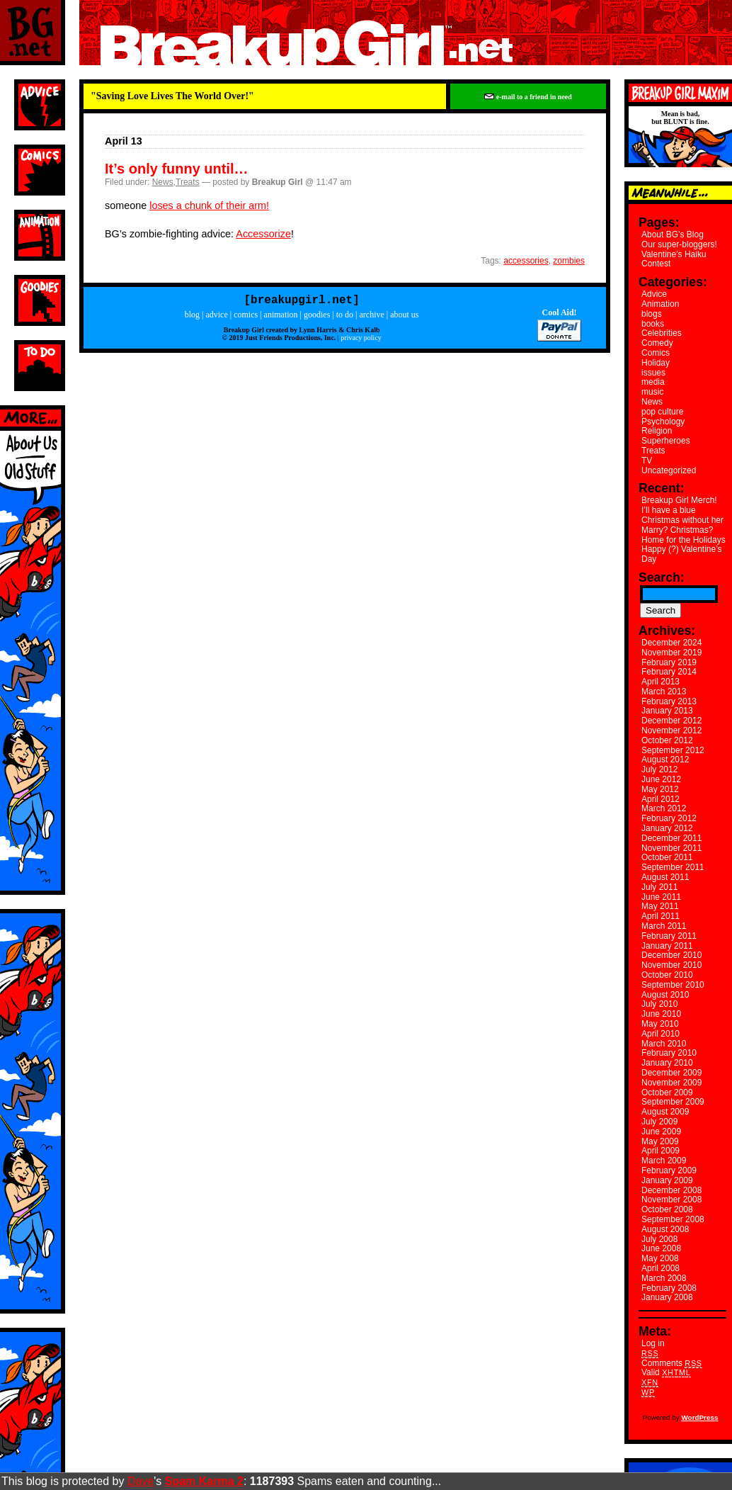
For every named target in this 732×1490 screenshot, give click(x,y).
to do (344, 317)
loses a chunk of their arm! (209, 205)
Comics (655, 353)
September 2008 (672, 1219)
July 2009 (659, 1122)
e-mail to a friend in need (527, 97)
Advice (654, 294)
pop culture (662, 412)
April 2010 (660, 1034)
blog (192, 317)
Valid (666, 1372)
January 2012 (667, 828)
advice (216, 317)
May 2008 (660, 1258)
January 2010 (667, 1063)
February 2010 (669, 1053)
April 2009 (660, 1151)
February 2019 (669, 662)
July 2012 (659, 769)
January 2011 (667, 946)
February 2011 (669, 936)
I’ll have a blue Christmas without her (682, 515)
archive (371, 317)
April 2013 (660, 682)
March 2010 (663, 1044)
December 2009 (671, 1073)
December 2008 (671, 1190)
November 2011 (671, 848)
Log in (653, 1343)
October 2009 (667, 1092)
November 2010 (671, 965)
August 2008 (665, 1229)
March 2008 (663, 1278)
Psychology (663, 422)
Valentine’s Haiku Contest (674, 259)
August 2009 (665, 1112)
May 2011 (660, 906)
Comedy (657, 343)
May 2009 (660, 1141)
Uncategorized (668, 470)
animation (281, 317)
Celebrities (661, 333)
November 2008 (671, 1199)
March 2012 (663, 808)
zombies (569, 261)
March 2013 (663, 691)
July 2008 (659, 1239)
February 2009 (669, 1170)
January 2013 (667, 711)
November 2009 (671, 1083)
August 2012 (665, 759)
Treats (188, 182)
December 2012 (671, 721)
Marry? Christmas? (677, 530)
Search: (662, 577)
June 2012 (661, 779)
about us (404, 317)
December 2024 (671, 643)
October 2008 (667, 1209)
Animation (660, 304)
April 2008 (660, 1268)
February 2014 (669, 672)
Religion (656, 431)
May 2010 (660, 1024)
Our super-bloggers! (679, 244)
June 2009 (661, 1131)
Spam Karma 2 (204, 1481)
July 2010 (659, 1004)
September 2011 (672, 867)
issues (653, 373)
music (652, 392)
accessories (525, 261)
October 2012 (667, 740)
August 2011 (665, 877)
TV (646, 460)
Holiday (655, 363)
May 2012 (660, 789)
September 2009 (672, 1102)
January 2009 (667, 1180)
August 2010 (665, 995)
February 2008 (669, 1288)
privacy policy (361, 340)
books (652, 324)
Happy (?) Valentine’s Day (681, 554)
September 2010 (672, 985)
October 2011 (667, 857)
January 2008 (667, 1297)
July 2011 (659, 887)
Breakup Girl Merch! (679, 500)
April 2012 (660, 799)
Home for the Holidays (683, 540)
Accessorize (263, 233)
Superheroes (665, 441)
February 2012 (669, 818)
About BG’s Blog (672, 234)
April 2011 (660, 916)
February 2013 (669, 701)
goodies (317, 317)
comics (246, 317)
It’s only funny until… (176, 168)
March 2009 (663, 1161)
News (162, 182)
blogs (651, 314)
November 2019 (671, 652)
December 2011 (671, 838)
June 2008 (661, 1248)
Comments (671, 1363)
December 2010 (671, 955)
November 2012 (671, 730)
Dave (140, 1481)
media (653, 382)
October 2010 (667, 975)
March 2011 (663, 926)
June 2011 (661, 897)
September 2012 (672, 750)
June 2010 (661, 1014)
